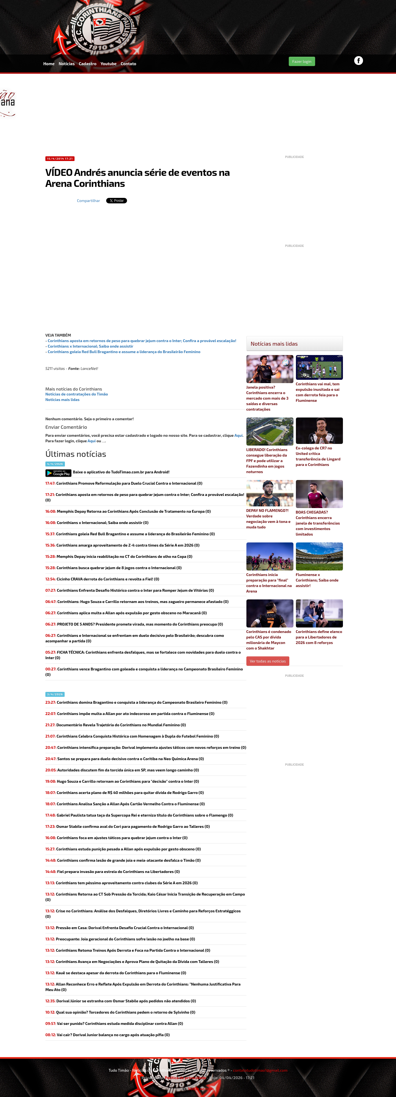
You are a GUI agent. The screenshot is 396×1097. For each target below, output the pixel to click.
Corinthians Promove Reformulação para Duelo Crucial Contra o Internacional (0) (123, 483)
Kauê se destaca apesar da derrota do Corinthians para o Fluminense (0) (115, 972)
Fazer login (302, 61)
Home (49, 63)
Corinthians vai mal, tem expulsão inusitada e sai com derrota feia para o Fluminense (319, 379)
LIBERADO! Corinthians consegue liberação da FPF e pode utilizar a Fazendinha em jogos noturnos (269, 445)
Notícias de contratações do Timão (76, 394)
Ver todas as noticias (268, 661)
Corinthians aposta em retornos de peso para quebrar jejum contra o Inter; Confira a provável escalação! (142, 340)
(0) (144, 497)
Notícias (67, 63)
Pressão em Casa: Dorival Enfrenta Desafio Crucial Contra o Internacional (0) (119, 927)
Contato (128, 63)
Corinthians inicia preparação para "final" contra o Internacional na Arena (269, 567)
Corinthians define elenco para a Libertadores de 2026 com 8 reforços (319, 622)
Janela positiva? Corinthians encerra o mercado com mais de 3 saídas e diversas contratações (269, 383)
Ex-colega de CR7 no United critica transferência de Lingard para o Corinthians (319, 442)
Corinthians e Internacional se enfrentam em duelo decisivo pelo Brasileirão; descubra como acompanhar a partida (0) (134, 638)
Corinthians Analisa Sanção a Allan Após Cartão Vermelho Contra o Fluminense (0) (125, 803)
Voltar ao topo (198, 1088)
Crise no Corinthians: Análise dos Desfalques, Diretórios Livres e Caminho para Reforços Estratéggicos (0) (143, 913)
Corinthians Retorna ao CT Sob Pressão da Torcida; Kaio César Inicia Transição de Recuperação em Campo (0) (145, 897)
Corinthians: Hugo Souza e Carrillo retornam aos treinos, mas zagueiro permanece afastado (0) (137, 601)
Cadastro (88, 63)
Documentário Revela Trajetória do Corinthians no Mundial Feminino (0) (115, 724)
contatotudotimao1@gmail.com (260, 1070)
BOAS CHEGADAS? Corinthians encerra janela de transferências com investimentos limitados (319, 508)
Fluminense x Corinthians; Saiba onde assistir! (319, 565)
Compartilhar (88, 200)
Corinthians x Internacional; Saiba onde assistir (90, 346)
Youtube (109, 63)
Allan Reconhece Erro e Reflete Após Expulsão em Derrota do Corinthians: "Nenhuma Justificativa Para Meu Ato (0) (143, 987)
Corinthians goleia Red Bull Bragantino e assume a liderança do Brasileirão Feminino (124, 351)
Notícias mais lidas (62, 399)
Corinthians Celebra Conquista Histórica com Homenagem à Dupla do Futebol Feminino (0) (132, 736)
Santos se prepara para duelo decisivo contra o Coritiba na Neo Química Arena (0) (124, 758)
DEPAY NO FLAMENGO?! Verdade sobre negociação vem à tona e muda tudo (269, 504)
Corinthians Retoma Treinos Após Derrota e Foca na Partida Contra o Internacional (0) (127, 950)
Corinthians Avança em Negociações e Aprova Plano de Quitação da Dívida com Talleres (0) (132, 961)
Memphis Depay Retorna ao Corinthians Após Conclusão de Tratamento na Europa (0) (128, 511)
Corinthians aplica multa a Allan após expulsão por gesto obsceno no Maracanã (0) (126, 612)
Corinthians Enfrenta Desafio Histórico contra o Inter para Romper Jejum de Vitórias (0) (129, 590)
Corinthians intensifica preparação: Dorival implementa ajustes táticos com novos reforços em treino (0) (145, 747)
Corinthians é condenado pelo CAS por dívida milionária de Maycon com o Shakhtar (269, 624)
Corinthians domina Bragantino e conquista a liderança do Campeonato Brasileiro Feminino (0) (136, 702)
